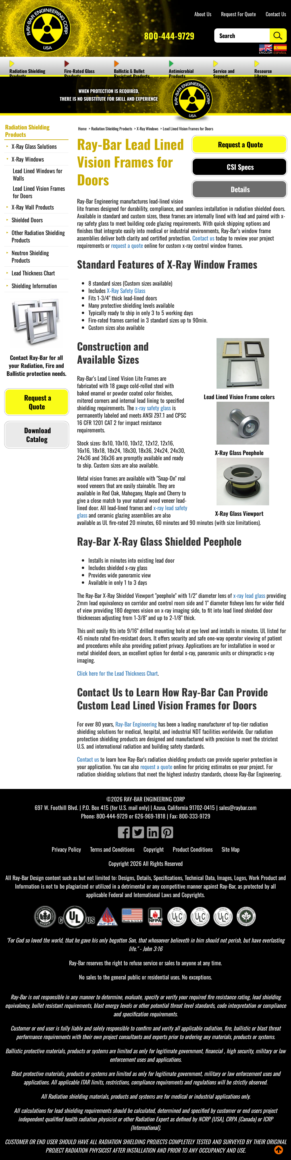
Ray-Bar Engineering (136, 724)
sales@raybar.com (238, 807)
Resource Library (263, 73)
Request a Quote (239, 144)
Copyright (154, 849)
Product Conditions (193, 849)
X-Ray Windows (147, 128)
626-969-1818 (150, 816)
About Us (202, 14)
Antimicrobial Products (181, 73)
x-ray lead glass (249, 595)
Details (239, 189)
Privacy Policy (66, 849)
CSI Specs (239, 167)
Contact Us (276, 14)
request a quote (127, 245)
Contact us (203, 238)
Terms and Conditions (112, 849)
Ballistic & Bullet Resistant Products (132, 73)
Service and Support (223, 73)
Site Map (231, 849)
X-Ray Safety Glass (126, 290)
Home (82, 128)
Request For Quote (238, 14)
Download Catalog (36, 434)
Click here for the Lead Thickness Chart (117, 673)
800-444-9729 (169, 35)
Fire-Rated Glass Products (79, 73)
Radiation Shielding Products (27, 73)
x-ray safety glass (153, 407)
